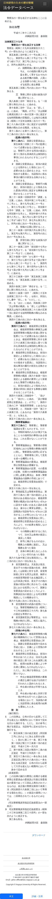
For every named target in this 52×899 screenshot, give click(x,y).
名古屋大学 (26, 858)
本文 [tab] (11, 896)
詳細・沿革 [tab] (37, 896)
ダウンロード (38, 835)
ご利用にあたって (26, 869)
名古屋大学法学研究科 (26, 863)
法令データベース (18, 7)
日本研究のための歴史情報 (18, 3)
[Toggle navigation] (45, 4)
